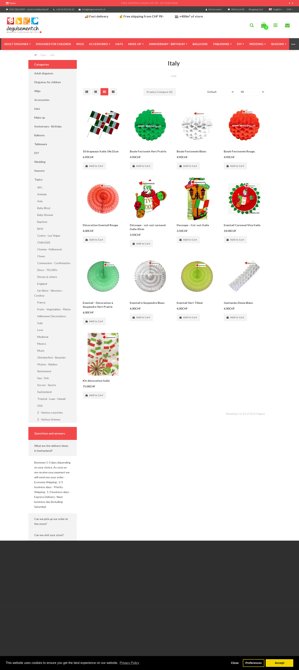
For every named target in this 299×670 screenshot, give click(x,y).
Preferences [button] (253, 662)
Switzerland (43, 392)
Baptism (40, 221)
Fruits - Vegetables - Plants (52, 309)
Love (38, 330)
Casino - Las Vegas (47, 235)
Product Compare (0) (160, 91)
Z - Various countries (48, 412)
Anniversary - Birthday (168, 44)
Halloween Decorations (50, 316)
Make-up (136, 44)
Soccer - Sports (45, 385)
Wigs (80, 44)
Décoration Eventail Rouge (100, 225)
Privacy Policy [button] (129, 662)
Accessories (99, 44)
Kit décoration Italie (96, 380)
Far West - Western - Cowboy (48, 293)
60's (38, 187)
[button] (52, 448)
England (40, 283)
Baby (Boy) (42, 208)
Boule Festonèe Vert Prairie (148, 151)
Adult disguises (17, 44)
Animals (40, 194)
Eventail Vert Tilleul (190, 302)
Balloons (200, 44)
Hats (119, 44)
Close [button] (235, 662)
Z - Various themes (47, 419)
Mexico (40, 343)
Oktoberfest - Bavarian (50, 357)
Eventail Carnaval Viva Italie (242, 225)
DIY (240, 44)
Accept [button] (279, 662)
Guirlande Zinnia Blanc (238, 302)
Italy (52, 54)
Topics (43, 54)
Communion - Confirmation (52, 263)
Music (39, 350)
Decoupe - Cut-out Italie (193, 225)
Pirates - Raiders (46, 364)
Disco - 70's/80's (46, 270)
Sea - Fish (41, 378)
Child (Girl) (42, 242)
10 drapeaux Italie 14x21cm (101, 151)
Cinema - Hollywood (48, 249)
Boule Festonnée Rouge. (239, 151)
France (40, 302)
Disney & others (45, 276)
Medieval (41, 336)
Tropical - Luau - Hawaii (49, 398)
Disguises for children (53, 44)
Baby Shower (43, 215)
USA (38, 405)
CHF (290, 9)
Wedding (257, 44)
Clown (39, 256)
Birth (38, 228)
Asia (38, 201)
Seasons (278, 44)
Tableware (222, 44)
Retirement (42, 371)
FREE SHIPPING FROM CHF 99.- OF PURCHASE (149, 3)
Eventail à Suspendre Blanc (147, 302)
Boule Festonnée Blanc (191, 151)
